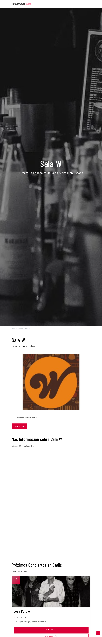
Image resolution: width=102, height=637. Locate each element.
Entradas (51, 630)
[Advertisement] (24, 483)
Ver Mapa (19, 426)
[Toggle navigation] (88, 4)
